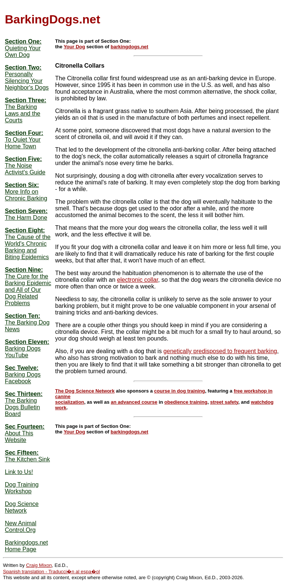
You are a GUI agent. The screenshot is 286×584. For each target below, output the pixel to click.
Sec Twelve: (21, 368)
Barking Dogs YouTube (23, 351)
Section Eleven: (27, 342)
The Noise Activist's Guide (25, 168)
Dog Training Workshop (22, 487)
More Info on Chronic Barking (26, 194)
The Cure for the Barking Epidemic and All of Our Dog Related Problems (28, 289)
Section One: (23, 41)
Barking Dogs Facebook (23, 377)
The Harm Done (26, 217)
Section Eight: (25, 230)
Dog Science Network (22, 507)
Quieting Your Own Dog (23, 51)
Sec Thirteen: (23, 394)
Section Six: (22, 185)
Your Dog (74, 46)
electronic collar (137, 280)
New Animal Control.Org (20, 526)
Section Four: (24, 133)
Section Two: (23, 67)
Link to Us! (19, 472)
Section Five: (23, 159)
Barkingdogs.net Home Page (26, 545)
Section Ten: (22, 316)
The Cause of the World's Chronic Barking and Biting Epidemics (28, 247)
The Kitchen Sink (27, 459)
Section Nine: (24, 270)
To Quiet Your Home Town (23, 142)
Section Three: (25, 100)
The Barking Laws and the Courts (22, 113)
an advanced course (134, 402)
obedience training (185, 402)
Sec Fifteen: (22, 452)
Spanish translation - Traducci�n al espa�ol (51, 571)
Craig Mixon (39, 565)
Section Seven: (26, 211)
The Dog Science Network (85, 391)
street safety (224, 402)
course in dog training (179, 391)
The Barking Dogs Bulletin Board (22, 407)
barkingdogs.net (129, 46)
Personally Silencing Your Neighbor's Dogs (27, 81)
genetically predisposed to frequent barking (220, 351)
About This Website (19, 436)
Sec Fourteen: (25, 426)
